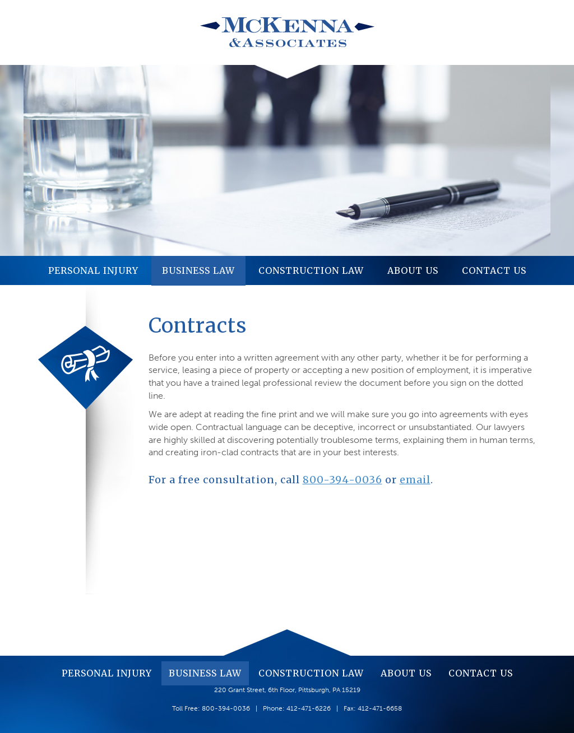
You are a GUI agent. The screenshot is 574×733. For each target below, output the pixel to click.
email (415, 479)
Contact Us (494, 270)
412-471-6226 (308, 708)
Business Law (198, 270)
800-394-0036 (342, 479)
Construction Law (311, 270)
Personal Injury (93, 270)
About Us (412, 270)
